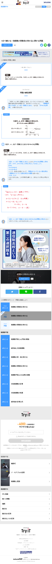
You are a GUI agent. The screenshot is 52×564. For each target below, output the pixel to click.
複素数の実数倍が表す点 (19, 307)
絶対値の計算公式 (17, 402)
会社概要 (26, 540)
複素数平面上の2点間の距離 (20, 375)
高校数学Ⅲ (4, 489)
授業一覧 (26, 546)
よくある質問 (26, 544)
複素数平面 (4, 332)
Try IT (26, 2)
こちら (21, 449)
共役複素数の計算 (17, 384)
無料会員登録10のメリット (26, 538)
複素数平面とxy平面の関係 (20, 339)
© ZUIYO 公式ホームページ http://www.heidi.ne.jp (26, 558)
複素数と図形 (15, 481)
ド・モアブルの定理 (18, 472)
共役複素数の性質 (17, 393)
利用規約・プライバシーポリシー (30, 445)
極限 (3, 504)
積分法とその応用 (8, 518)
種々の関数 (6, 499)
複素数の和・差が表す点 (19, 357)
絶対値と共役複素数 (18, 348)
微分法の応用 (6, 513)
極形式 (13, 463)
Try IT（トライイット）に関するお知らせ (26, 548)
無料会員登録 (47, 2)
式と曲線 (5, 494)
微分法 (4, 509)
